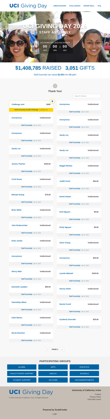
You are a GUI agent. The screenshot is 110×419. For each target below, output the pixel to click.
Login (55, 414)
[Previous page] (48, 349)
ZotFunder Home (94, 399)
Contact (98, 394)
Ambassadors (59, 6)
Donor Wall (89, 6)
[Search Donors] (87, 96)
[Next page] (62, 349)
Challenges (74, 6)
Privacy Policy (95, 397)
